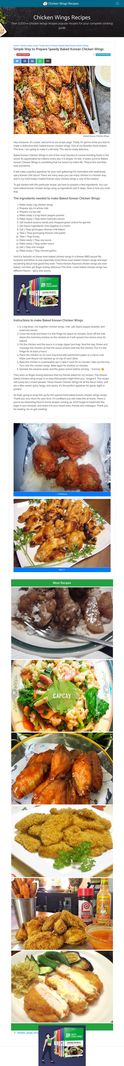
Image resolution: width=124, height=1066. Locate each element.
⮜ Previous (62, 494)
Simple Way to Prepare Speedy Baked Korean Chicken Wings (63, 45)
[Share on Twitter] (17, 61)
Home (16, 45)
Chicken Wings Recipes (61, 3)
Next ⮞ (62, 570)
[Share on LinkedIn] (32, 61)
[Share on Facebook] (24, 61)
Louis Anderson (23, 54)
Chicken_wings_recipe (29, 45)
